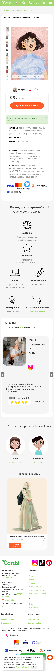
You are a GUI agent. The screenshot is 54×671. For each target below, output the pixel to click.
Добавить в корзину (15, 545)
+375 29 (15, 462)
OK (34, 667)
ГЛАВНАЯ (8, 10)
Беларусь (13, 635)
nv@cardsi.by (8, 600)
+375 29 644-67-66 (8, 578)
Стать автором (34, 619)
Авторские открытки (22, 10)
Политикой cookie (22, 667)
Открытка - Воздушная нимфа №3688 (22, 17)
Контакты (33, 579)
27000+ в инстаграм (37, 312)
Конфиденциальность (37, 593)
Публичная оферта (36, 586)
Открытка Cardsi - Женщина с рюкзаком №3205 (27, 536)
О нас (31, 576)
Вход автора (6, 623)
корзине (10, 120)
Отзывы (32, 583)
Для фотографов (34, 623)
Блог (31, 604)
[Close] (46, 118)
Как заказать (34, 608)
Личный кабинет (7, 619)
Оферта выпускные (36, 590)
